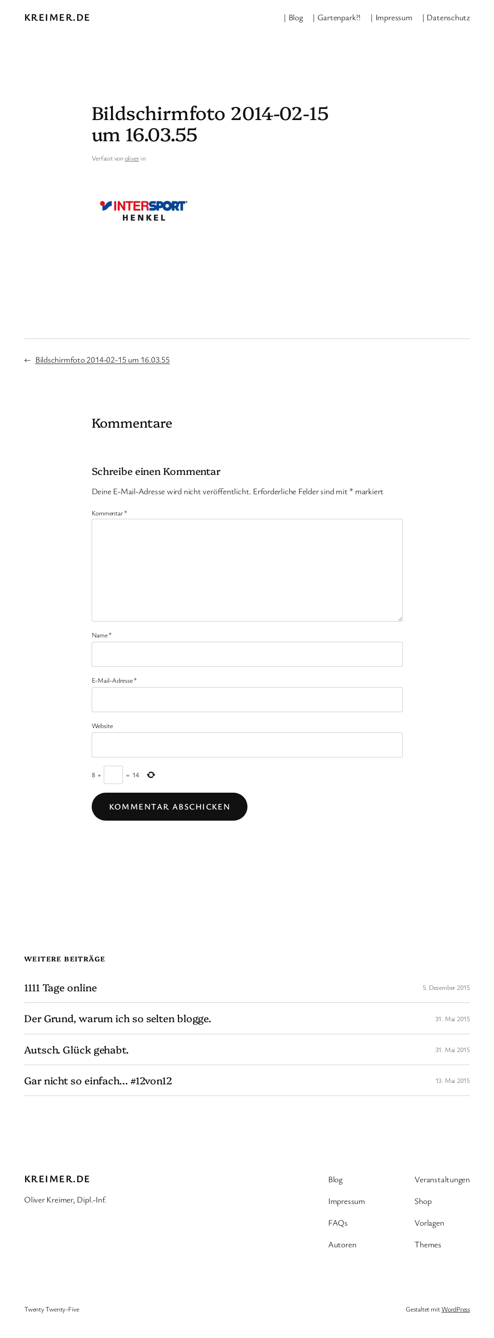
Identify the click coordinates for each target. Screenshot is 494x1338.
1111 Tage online (60, 987)
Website (102, 725)
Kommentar (110, 512)
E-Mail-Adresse (114, 680)
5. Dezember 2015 (446, 987)
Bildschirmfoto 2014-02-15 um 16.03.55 (102, 359)
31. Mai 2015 (452, 1018)
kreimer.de (57, 17)
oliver (132, 157)
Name (102, 634)
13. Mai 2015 (452, 1080)
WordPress (455, 1308)
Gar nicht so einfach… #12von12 (98, 1080)
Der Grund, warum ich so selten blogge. (117, 1018)
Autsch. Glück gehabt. (76, 1049)
